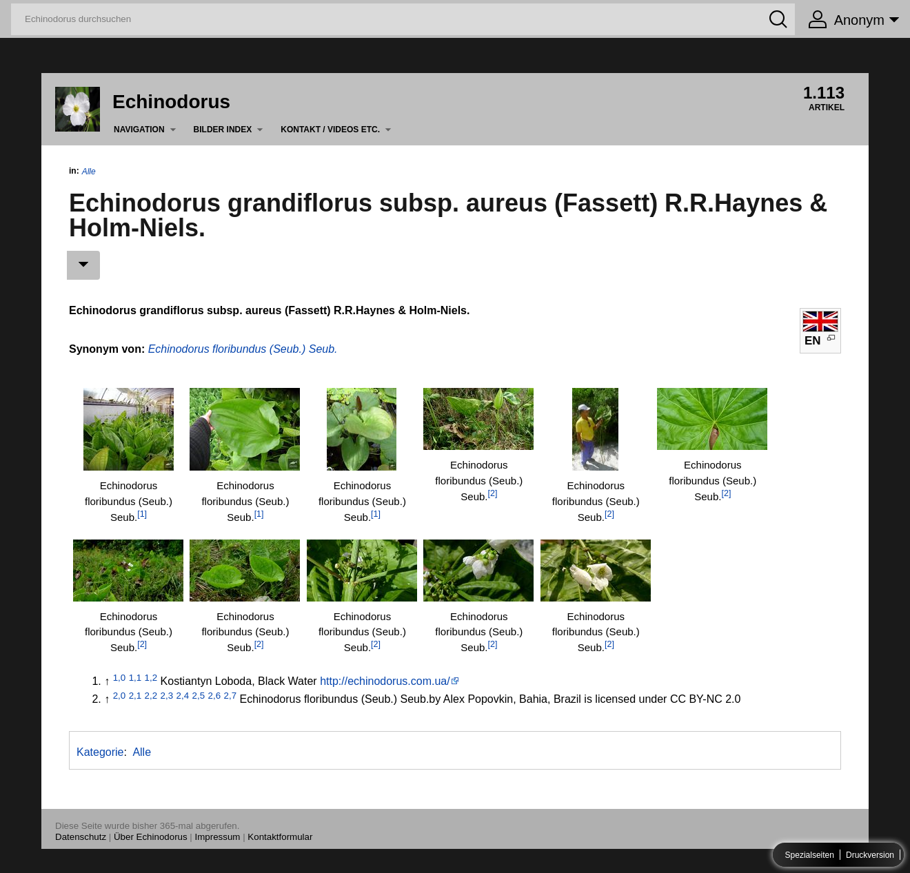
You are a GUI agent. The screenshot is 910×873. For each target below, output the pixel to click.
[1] (142, 514)
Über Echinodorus (151, 837)
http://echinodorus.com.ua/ (385, 681)
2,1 (135, 695)
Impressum (218, 837)
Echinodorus (171, 101)
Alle (89, 171)
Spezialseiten (809, 855)
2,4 (183, 695)
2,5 (198, 695)
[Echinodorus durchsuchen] (403, 19)
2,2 (151, 695)
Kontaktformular (279, 837)
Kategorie (100, 752)
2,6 (214, 695)
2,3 (167, 695)
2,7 (230, 695)
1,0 (119, 677)
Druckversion (870, 855)
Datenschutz (80, 837)
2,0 (119, 695)
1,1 (135, 677)
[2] (493, 493)
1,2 (151, 677)
